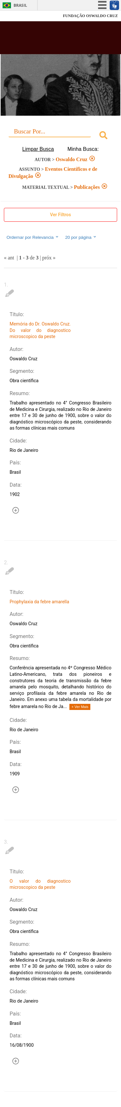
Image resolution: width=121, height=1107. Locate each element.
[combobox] (60, 136)
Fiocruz (19, 16)
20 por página (81, 237)
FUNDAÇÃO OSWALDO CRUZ (90, 16)
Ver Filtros (60, 214)
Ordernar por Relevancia (32, 237)
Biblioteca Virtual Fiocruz (51, 40)
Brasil (20, 5)
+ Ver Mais (80, 707)
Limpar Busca (38, 149)
